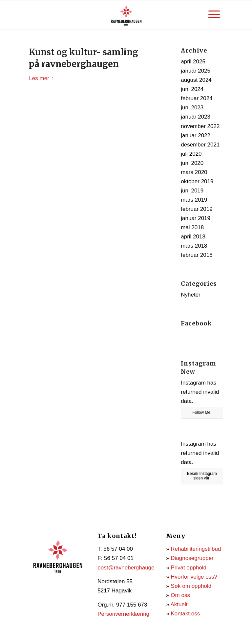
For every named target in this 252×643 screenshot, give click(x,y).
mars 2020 (194, 172)
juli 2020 (191, 154)
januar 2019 (195, 218)
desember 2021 (200, 145)
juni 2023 (192, 107)
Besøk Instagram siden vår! (202, 475)
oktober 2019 (197, 181)
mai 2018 (192, 227)
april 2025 (193, 61)
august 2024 (196, 80)
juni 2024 (192, 89)
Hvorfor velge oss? (194, 577)
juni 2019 (192, 191)
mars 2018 (194, 246)
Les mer (42, 78)
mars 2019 (194, 200)
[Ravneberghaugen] (126, 15)
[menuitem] (214, 14)
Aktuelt (178, 604)
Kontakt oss (185, 613)
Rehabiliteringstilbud (196, 549)
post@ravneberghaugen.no (131, 568)
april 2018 (193, 236)
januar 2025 (195, 71)
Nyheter (190, 295)
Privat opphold (188, 568)
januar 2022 (195, 135)
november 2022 (200, 126)
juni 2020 (192, 163)
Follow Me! (201, 412)
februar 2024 (196, 98)
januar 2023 (195, 117)
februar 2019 (196, 209)
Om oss (180, 595)
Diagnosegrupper (192, 558)
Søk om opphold (191, 586)
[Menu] (214, 14)
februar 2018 (196, 255)
